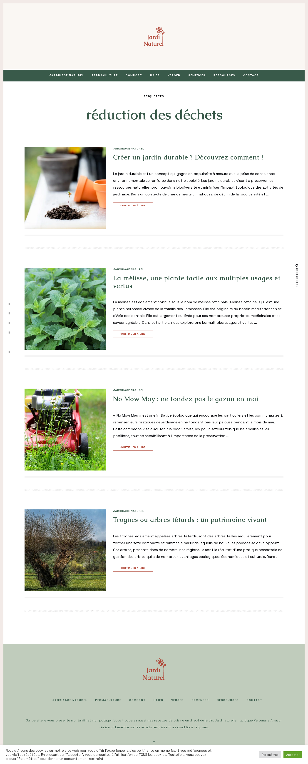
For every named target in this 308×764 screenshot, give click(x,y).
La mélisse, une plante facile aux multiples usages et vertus (197, 282)
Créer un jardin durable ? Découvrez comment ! (188, 157)
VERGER (174, 75)
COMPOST (134, 75)
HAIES (155, 75)
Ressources (224, 75)
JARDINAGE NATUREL (66, 75)
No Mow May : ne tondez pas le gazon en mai (187, 399)
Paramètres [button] (270, 755)
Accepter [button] (293, 755)
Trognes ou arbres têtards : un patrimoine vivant (190, 520)
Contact (251, 75)
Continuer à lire (133, 206)
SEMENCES (197, 75)
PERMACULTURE (105, 75)
